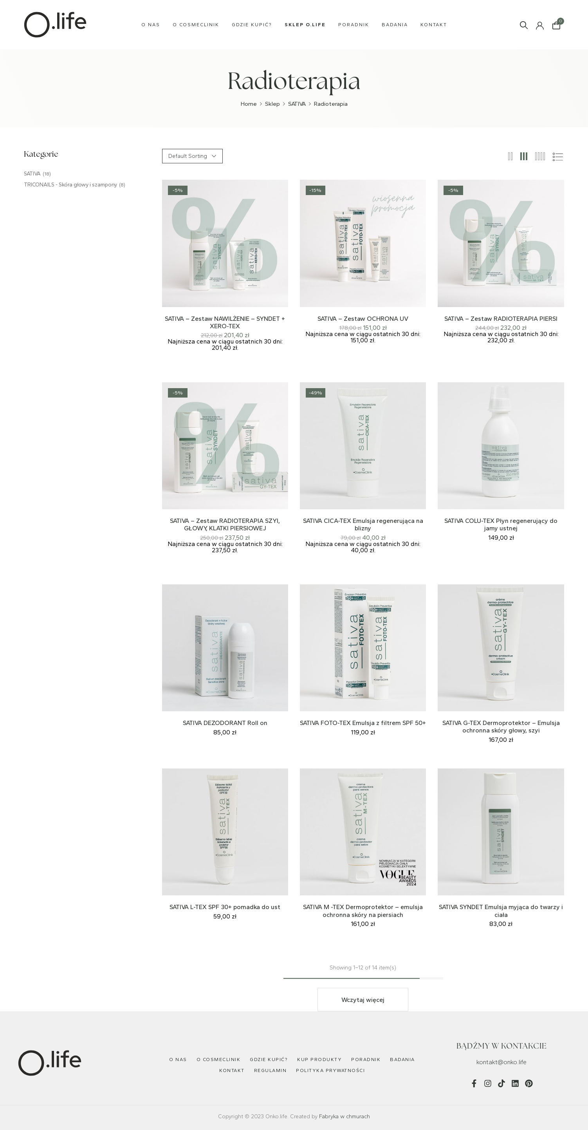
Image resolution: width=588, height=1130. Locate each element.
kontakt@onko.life (501, 1062)
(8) (122, 185)
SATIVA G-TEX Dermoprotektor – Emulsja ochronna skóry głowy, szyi (501, 726)
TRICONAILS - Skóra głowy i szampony (70, 184)
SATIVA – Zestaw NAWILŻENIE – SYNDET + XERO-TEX (225, 322)
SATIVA (297, 103)
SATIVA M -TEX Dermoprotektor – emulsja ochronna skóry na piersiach (363, 910)
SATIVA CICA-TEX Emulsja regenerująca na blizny (363, 524)
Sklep (272, 103)
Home (249, 103)
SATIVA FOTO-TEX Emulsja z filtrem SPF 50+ (363, 723)
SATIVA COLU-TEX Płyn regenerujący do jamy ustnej (500, 524)
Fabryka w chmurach (344, 1116)
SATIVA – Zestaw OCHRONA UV (362, 318)
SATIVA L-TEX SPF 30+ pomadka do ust (225, 907)
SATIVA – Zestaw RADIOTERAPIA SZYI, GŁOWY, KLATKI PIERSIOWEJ (225, 524)
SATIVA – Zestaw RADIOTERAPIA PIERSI (500, 318)
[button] (556, 24)
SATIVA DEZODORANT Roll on (225, 723)
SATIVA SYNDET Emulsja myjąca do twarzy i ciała (501, 910)
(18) (47, 174)
